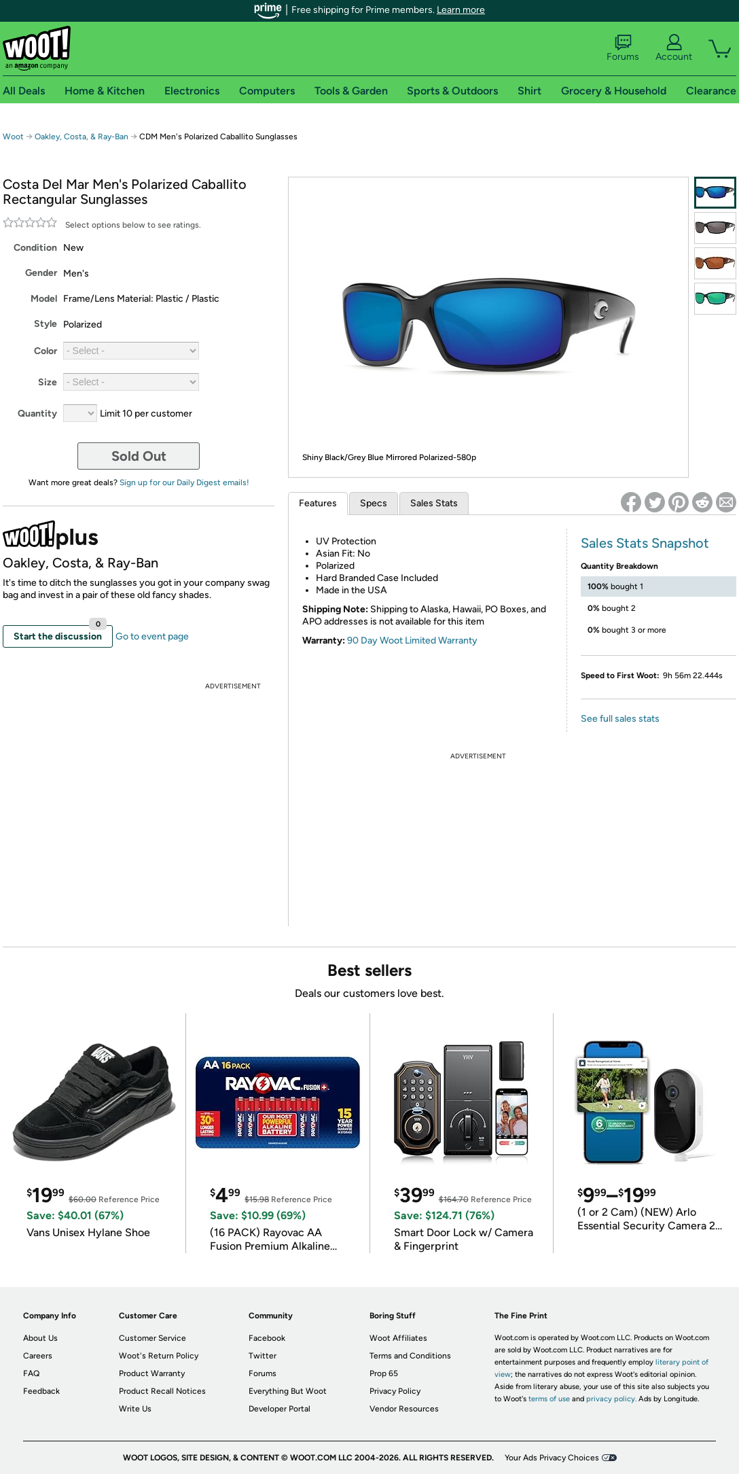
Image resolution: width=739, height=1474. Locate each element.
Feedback (41, 1391)
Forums (623, 48)
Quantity (37, 413)
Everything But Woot (288, 1391)
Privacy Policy (395, 1391)
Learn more (461, 10)
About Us (40, 1338)
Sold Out (138, 456)
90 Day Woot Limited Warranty (412, 640)
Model (44, 298)
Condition (35, 247)
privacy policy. (611, 1398)
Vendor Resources (404, 1409)
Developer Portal (279, 1409)
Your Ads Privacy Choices (552, 1457)
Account (673, 48)
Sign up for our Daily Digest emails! (184, 482)
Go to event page (152, 636)
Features (318, 503)
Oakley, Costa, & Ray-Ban (81, 136)
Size (47, 382)
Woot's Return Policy (158, 1356)
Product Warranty (152, 1373)
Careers (37, 1356)
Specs (373, 503)
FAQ (31, 1373)
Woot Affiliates (398, 1338)
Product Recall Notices (162, 1391)
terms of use (549, 1398)
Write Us (135, 1409)
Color (45, 351)
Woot (13, 136)
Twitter (262, 1356)
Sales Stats (434, 503)
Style (45, 324)
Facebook (267, 1338)
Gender (41, 273)
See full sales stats (620, 718)
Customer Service (152, 1338)
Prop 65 (384, 1373)
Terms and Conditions (410, 1356)
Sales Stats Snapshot (645, 543)
